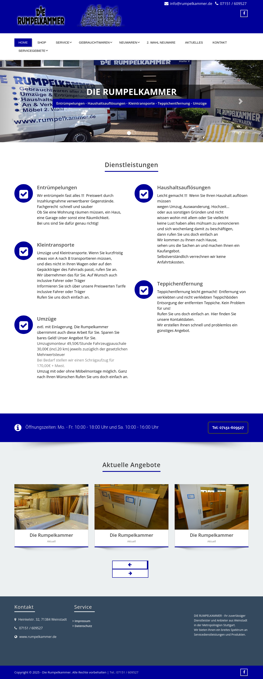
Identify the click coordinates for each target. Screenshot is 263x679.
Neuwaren (129, 42)
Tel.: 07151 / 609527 (124, 672)
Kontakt (219, 42)
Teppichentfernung (180, 283)
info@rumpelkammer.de (191, 3)
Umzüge (47, 318)
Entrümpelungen (57, 187)
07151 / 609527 (233, 3)
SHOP (41, 42)
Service (64, 42)
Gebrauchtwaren (95, 42)
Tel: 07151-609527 (228, 427)
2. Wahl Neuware (161, 42)
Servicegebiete (33, 50)
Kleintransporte (55, 244)
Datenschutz (83, 626)
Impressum (82, 621)
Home (23, 42)
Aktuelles (194, 42)
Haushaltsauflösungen (183, 187)
